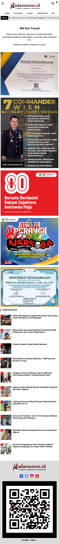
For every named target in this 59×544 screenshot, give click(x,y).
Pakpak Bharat (42, 13)
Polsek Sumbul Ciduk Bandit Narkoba (29, 344)
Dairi (53, 13)
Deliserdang (18, 13)
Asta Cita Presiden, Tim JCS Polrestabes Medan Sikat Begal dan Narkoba (34, 417)
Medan (7, 13)
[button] (56, 1)
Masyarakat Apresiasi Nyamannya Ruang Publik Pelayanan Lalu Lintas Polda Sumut (34, 331)
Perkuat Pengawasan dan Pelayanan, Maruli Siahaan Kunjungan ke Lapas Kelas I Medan (32, 445)
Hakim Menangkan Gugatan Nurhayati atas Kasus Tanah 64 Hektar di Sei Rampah (35, 317)
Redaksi (25, 540)
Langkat (30, 13)
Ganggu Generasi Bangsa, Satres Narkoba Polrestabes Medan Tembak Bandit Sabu (32, 374)
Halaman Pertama (38, 45)
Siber (33, 540)
